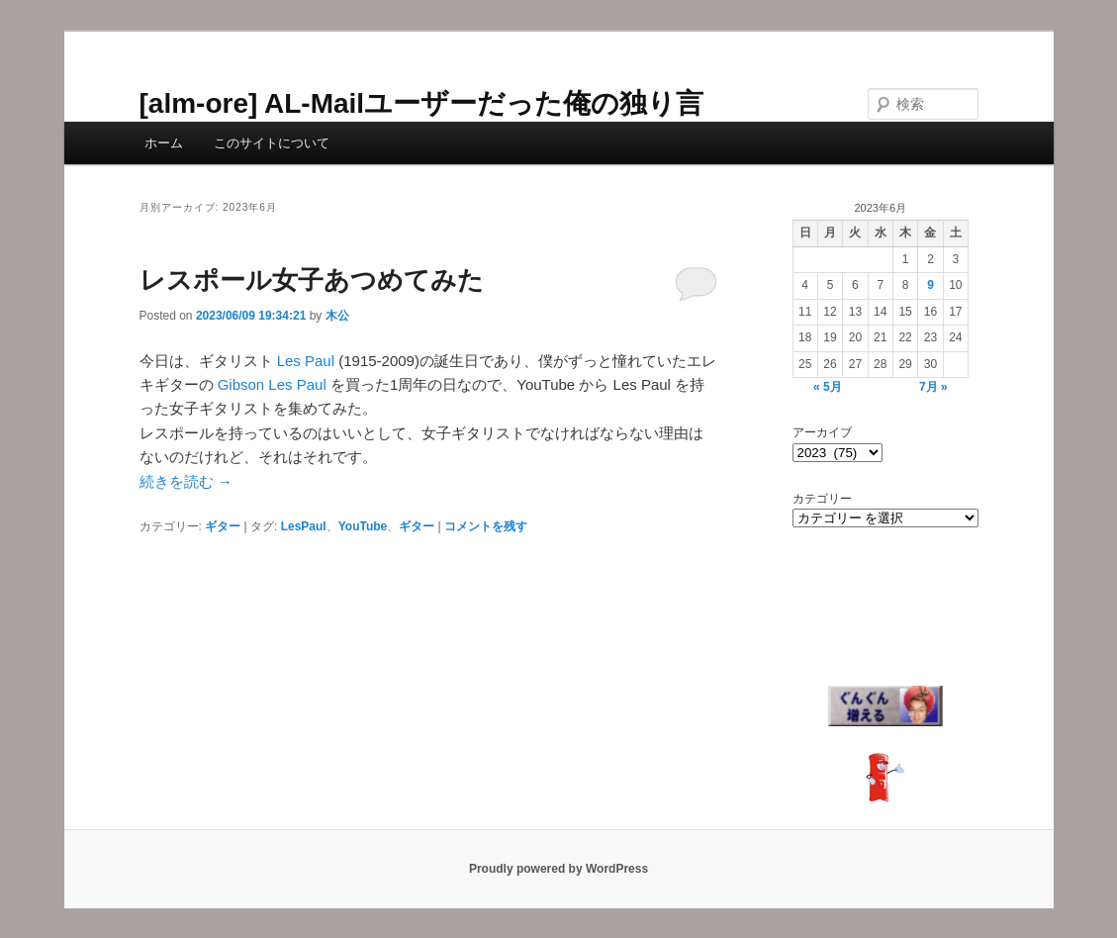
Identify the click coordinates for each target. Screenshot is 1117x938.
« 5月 (827, 387)
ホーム (163, 143)
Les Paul (305, 360)
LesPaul (303, 526)
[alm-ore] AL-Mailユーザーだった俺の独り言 (422, 103)
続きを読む (186, 481)
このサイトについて (271, 143)
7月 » (933, 387)
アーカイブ (822, 432)
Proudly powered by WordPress (558, 869)
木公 (337, 316)
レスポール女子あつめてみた (312, 280)
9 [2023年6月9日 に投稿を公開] (930, 285)
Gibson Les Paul (272, 384)
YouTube (363, 526)
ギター (222, 526)
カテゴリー (822, 499)
